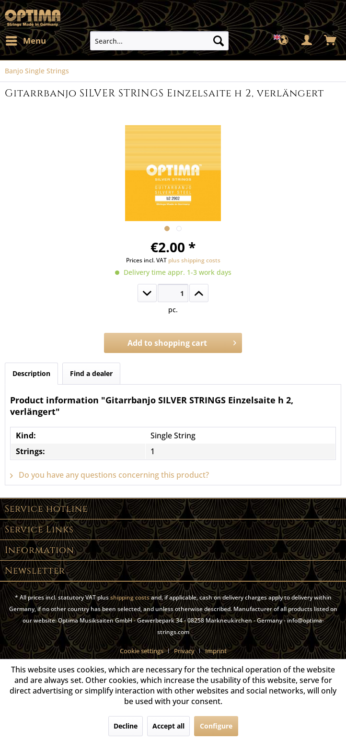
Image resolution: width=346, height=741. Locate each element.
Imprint (216, 651)
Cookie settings (141, 651)
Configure (216, 725)
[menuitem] (25, 40)
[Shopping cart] (330, 40)
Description (31, 373)
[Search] (218, 40)
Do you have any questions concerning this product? (109, 475)
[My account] (307, 40)
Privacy (184, 651)
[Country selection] (283, 40)
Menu (26, 39)
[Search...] (159, 40)
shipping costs (130, 597)
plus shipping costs (194, 260)
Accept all (168, 725)
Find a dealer (91, 373)
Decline (126, 725)
